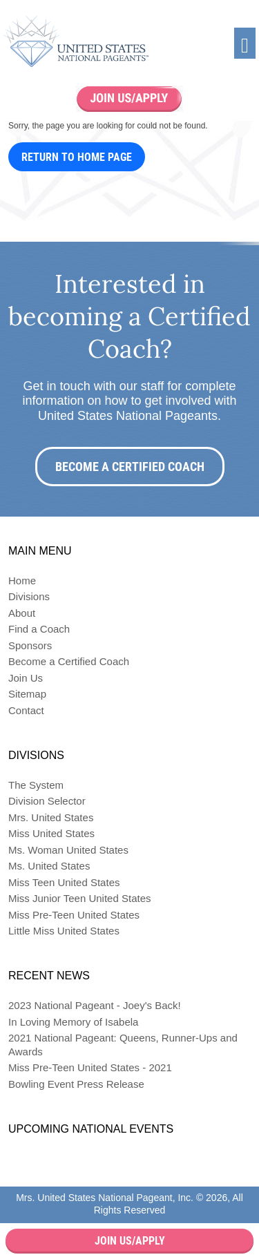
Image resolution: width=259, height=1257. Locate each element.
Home (22, 580)
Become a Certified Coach (129, 466)
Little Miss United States (63, 931)
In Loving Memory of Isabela (73, 1022)
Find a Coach (39, 629)
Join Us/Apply (130, 1240)
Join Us (25, 678)
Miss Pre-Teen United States (74, 915)
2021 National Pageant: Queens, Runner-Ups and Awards (123, 1044)
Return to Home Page (76, 157)
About (21, 613)
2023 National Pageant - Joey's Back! (94, 1005)
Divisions (29, 596)
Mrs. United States (50, 817)
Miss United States (51, 833)
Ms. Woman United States (68, 850)
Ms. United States (49, 866)
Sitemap (27, 694)
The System (36, 785)
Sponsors (30, 645)
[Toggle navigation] (245, 43)
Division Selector (47, 801)
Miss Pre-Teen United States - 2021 (90, 1067)
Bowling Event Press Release (76, 1084)
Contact (26, 710)
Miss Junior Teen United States (79, 898)
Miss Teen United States (63, 882)
